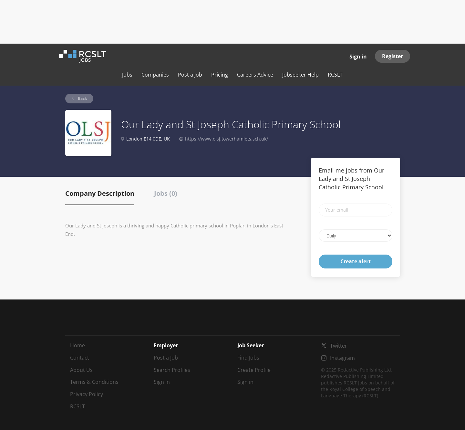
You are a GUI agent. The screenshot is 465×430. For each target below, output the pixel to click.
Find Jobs (248, 357)
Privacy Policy (86, 394)
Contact (79, 357)
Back (82, 98)
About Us (81, 369)
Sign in (358, 56)
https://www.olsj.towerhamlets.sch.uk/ (226, 139)
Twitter (338, 345)
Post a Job (166, 357)
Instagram (342, 358)
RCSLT (77, 406)
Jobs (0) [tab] (165, 193)
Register (392, 56)
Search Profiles (172, 369)
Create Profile (254, 369)
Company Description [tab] (99, 193)
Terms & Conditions (94, 381)
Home (77, 345)
